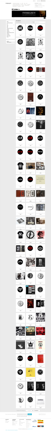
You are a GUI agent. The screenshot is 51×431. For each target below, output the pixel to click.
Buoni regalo (27, 5)
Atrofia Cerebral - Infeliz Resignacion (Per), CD (20, 337)
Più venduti (6, 422)
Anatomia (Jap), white (40, 158)
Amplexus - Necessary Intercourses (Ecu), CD (40, 131)
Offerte (6, 420)
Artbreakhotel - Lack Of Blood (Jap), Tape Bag (20, 282)
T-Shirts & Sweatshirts (16, 4)
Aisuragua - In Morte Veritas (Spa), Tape (30, 117)
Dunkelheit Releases (16, 3)
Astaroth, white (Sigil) (20, 309)
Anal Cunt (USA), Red (30, 144)
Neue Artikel (15, 6)
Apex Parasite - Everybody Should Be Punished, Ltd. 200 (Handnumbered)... (40, 241)
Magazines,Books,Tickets (17, 5)
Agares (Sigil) (20, 89)
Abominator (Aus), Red (40, 34)
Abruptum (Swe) (20, 48)
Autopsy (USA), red (30, 364)
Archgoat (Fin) (30, 254)
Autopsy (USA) (20, 364)
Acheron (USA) (20, 75)
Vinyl (22, 3)
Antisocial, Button (20, 213)
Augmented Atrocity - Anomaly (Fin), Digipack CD (40, 337)
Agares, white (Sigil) (30, 89)
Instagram (44, 414)
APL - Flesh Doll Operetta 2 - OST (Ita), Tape (20, 255)
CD (20, 3)
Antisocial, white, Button (30, 213)
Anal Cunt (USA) (20, 144)
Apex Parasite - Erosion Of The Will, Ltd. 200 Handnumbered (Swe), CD (30, 241)
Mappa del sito (14, 424)
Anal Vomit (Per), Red (20, 158)
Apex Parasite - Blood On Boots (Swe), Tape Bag (40, 227)
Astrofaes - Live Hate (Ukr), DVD (30, 309)
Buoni (20, 420)
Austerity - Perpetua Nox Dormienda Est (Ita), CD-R (20, 351)
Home (7, 21)
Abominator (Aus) (30, 34)
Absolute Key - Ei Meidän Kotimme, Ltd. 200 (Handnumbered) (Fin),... (30, 48)
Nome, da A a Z (40, 22)
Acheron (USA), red (30, 75)
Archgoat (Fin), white (40, 254)
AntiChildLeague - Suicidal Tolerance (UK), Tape (40, 200)
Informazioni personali (22, 422)
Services (23, 5)
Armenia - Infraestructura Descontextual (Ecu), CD (30, 268)
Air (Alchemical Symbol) (40, 103)
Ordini (20, 424)
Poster (23, 6)
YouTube (43, 414)
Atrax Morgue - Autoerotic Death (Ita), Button (20, 323)
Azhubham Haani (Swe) (20, 378)
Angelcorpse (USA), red (30, 185)
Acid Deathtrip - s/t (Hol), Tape (40, 75)
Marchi (8, 41)
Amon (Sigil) (20, 130)
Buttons (22, 4)
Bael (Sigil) (40, 378)
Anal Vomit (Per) (40, 144)
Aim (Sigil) (40, 89)
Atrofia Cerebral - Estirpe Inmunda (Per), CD (40, 323)
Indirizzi (20, 421)
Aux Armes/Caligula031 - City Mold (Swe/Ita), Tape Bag (40, 365)
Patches (25, 4)
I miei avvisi (20, 425)
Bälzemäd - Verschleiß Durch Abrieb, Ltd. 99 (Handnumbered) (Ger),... (40, 392)
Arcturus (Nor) (20, 268)
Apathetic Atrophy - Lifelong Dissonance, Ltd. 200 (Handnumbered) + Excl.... (20, 228)
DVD (26, 3)
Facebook (39, 414)
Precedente (29, 410)
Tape (24, 3)
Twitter (41, 414)
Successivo (37, 410)
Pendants (28, 4)
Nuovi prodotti (7, 421)
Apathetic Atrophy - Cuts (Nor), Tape (40, 213)
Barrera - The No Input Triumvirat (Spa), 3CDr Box (40, 406)
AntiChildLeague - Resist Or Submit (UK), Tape (20, 200)
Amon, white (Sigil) (30, 130)
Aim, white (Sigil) (20, 103)
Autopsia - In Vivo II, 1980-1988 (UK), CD (30, 351)
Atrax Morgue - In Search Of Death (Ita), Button (30, 323)
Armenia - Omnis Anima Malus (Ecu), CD (40, 268)
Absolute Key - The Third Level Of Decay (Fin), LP (20, 62)
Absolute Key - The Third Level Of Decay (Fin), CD (40, 48)
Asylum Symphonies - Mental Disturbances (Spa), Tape (40, 310)
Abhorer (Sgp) (20, 34)
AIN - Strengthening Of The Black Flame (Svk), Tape (30, 103)
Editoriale (27, 422)
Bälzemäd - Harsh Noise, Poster (30, 392)
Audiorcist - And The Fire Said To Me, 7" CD (30, 337)
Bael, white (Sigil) (20, 392)
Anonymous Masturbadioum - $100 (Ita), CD (40, 186)
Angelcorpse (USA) (20, 185)
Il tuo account (21, 419)
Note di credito (21, 423)
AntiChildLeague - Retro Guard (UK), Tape (30, 200)
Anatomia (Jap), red (30, 158)
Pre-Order (19, 6)
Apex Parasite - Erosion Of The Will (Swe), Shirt (20, 241)
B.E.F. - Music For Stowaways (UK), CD (30, 378)
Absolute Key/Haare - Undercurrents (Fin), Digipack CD (30, 62)
